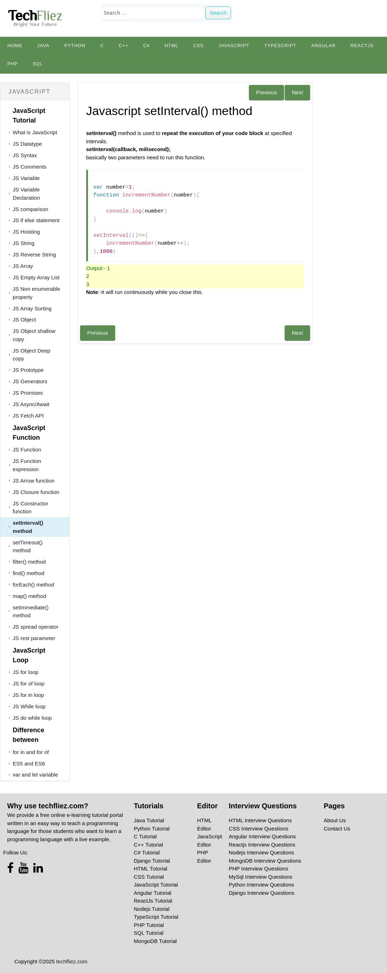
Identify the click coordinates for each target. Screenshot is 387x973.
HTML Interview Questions (260, 820)
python (74, 45)
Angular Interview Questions (262, 836)
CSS (198, 45)
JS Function (27, 449)
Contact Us (337, 828)
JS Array (23, 266)
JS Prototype (28, 370)
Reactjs (362, 45)
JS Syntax (25, 155)
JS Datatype (27, 144)
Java (43, 45)
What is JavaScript (35, 132)
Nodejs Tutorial (152, 909)
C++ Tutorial (148, 845)
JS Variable (26, 178)
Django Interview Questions (261, 893)
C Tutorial (145, 836)
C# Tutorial (147, 852)
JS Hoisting (26, 232)
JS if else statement (36, 220)
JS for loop (26, 672)
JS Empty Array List (36, 277)
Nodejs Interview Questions (261, 852)
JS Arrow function (34, 481)
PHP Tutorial (149, 925)
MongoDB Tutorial (155, 941)
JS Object (24, 319)
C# (146, 45)
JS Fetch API (28, 416)
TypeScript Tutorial (156, 917)
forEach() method (33, 585)
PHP (13, 63)
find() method (28, 573)
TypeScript (280, 45)
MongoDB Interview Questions (265, 861)
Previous (266, 92)
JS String (24, 243)
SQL (38, 63)
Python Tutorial (152, 828)
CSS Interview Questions (259, 828)
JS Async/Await (31, 404)
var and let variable (35, 775)
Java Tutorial (149, 820)
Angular (323, 45)
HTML (171, 45)
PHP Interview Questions (258, 868)
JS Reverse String (34, 254)
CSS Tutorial (149, 877)
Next (297, 92)
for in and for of (31, 752)
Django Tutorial (152, 861)
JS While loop (29, 706)
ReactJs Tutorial (153, 901)
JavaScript (234, 45)
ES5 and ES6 (29, 763)
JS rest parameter (34, 638)
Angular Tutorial (152, 893)
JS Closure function (36, 492)
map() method (29, 596)
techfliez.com (72, 961)
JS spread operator (36, 627)
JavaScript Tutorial (156, 885)
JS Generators (30, 381)
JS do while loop (32, 718)
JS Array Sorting (32, 308)
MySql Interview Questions (261, 877)
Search (218, 13)
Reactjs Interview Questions (262, 845)
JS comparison (30, 209)
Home (15, 45)
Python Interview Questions (261, 885)
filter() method (29, 562)
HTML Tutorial (150, 868)
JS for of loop (28, 683)
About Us (335, 820)
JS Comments (29, 167)
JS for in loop (28, 695)
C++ (123, 45)
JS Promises (28, 393)
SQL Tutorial (148, 933)
